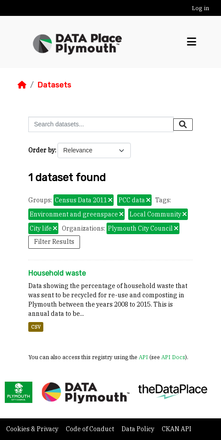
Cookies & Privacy (33, 429)
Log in (200, 8)
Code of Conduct (90, 429)
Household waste (57, 273)
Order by (41, 150)
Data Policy (139, 429)
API (143, 356)
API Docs (173, 356)
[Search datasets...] (101, 124)
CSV (36, 327)
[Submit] (183, 124)
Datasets (54, 84)
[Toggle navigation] (191, 41)
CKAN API (176, 429)
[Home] (22, 84)
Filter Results (54, 242)
